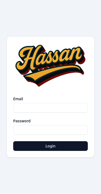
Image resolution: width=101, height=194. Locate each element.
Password (21, 121)
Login (50, 145)
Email (18, 99)
